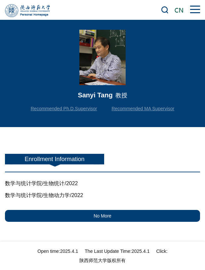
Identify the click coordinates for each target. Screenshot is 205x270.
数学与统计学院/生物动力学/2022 (44, 195)
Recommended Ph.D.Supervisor (64, 108)
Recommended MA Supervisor (142, 108)
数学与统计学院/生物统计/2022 (41, 183)
